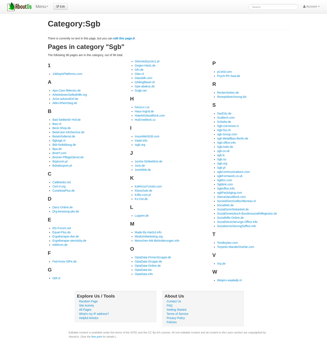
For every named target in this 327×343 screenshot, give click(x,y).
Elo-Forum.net (61, 228)
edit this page (122, 38)
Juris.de (140, 165)
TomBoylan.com (227, 242)
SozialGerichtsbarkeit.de (233, 209)
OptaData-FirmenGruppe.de (153, 257)
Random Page (88, 301)
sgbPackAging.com (229, 192)
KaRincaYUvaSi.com (148, 186)
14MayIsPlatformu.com (67, 73)
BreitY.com (59, 153)
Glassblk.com (143, 78)
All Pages (85, 309)
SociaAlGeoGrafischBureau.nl (236, 201)
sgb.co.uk (223, 151)
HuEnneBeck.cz (145, 119)
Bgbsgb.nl (58, 140)
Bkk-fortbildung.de (64, 144)
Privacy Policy (176, 318)
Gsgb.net (141, 90)
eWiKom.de (59, 244)
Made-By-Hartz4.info (148, 232)
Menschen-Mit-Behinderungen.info (157, 240)
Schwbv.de (224, 121)
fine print (97, 336)
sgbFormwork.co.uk (230, 176)
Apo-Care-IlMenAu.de (66, 90)
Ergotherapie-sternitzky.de (69, 240)
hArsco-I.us (142, 107)
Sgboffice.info (226, 188)
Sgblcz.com (224, 180)
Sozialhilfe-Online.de (230, 217)
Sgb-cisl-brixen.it (228, 126)
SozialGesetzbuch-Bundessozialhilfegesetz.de (247, 213)
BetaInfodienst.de (63, 136)
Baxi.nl (56, 124)
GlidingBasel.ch (145, 82)
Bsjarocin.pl (59, 161)
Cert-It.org (58, 186)
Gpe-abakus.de (145, 86)
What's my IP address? (94, 313)
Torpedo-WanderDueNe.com (235, 247)
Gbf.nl (56, 278)
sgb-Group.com (227, 134)
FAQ (169, 305)
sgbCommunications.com (233, 171)
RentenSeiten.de (228, 92)
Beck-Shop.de (61, 128)
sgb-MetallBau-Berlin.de (232, 138)
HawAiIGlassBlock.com (150, 115)
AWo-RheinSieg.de (64, 103)
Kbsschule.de (143, 190)
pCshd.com (224, 71)
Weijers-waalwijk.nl (229, 280)
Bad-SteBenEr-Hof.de (66, 119)
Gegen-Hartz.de (145, 65)
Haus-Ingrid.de (144, 111)
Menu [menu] (42, 6)
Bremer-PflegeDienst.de (67, 157)
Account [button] (311, 6)
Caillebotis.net (61, 182)
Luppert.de (142, 215)
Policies (172, 322)
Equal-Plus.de (61, 232)
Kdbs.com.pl (143, 194)
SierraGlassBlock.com (231, 197)
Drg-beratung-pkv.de (65, 211)
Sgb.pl (221, 167)
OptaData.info (144, 274)
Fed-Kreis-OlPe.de (64, 261)
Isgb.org (140, 144)
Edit (60, 6)
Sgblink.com (225, 184)
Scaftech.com (226, 117)
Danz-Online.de (62, 207)
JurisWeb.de (143, 169)
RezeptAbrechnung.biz (232, 96)
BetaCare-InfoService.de (68, 132)
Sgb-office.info (226, 142)
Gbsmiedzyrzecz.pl (147, 61)
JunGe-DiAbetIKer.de (148, 161)
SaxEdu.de (224, 113)
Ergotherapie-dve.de (65, 236)
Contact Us (174, 301)
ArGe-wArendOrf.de (65, 99)
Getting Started (176, 309)
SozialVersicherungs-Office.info (237, 222)
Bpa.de (57, 149)
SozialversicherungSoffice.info (236, 226)
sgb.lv (221, 155)
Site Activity (86, 305)
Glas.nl (139, 73)
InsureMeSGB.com (147, 136)
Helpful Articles (88, 318)
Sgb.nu (221, 159)
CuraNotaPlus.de (63, 190)
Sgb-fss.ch (224, 130)
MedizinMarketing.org (149, 236)
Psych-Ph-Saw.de (228, 76)
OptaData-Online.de (148, 265)
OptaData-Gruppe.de (148, 261)
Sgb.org (222, 163)
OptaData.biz (143, 269)
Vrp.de (221, 263)
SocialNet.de (225, 205)
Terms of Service (177, 313)
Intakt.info (141, 140)
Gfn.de (139, 69)
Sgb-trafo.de (225, 146)
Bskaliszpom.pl (62, 165)
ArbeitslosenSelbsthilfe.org (69, 94)
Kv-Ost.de (141, 199)
